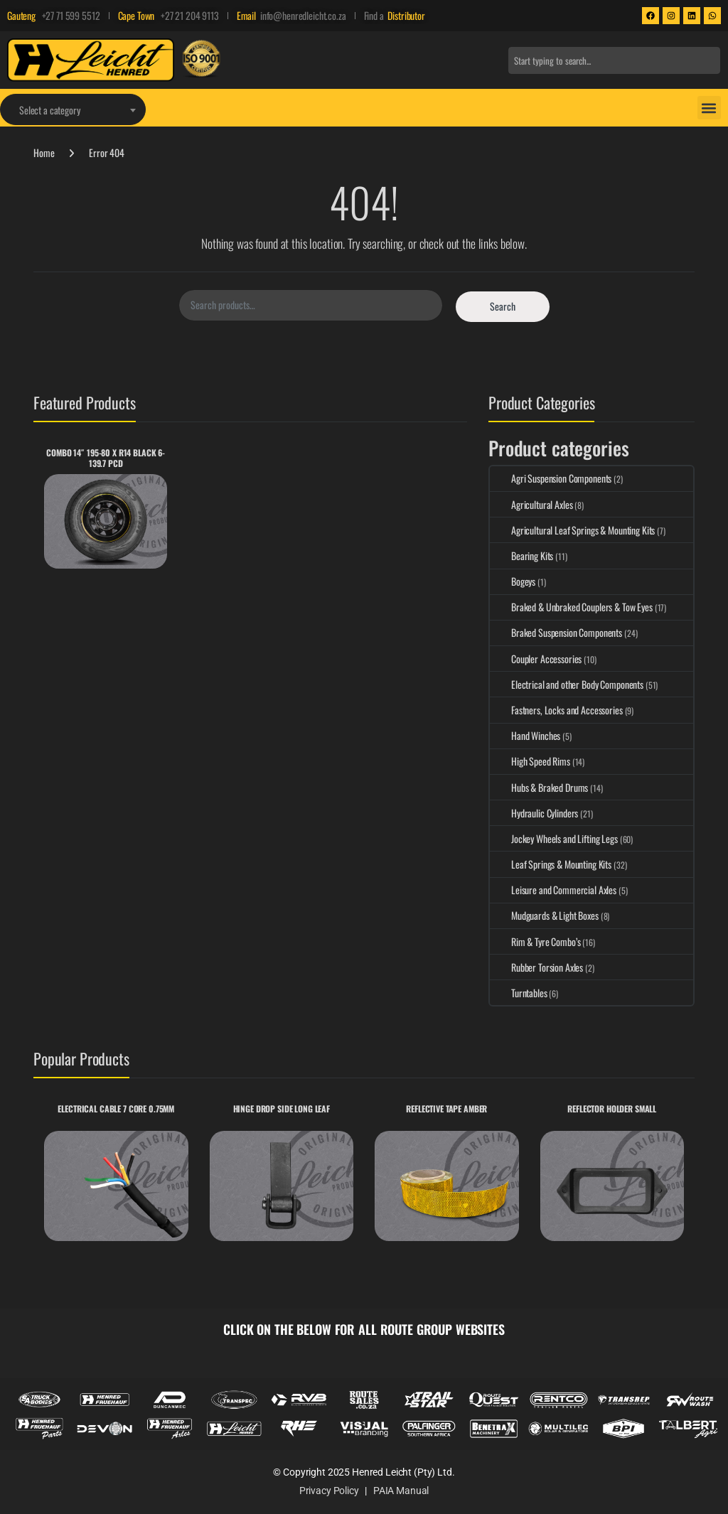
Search (502, 306)
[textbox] (73, 110)
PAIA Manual (401, 1490)
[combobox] (614, 60)
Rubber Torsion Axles (536, 967)
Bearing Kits (521, 555)
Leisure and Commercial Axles (553, 889)
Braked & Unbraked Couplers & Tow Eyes (571, 606)
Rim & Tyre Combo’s (535, 941)
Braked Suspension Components (556, 632)
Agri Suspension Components (550, 478)
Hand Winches (525, 735)
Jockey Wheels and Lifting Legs (554, 838)
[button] (709, 107)
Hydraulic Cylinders (534, 812)
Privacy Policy (329, 1490)
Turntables (518, 992)
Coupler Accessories (536, 658)
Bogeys (512, 581)
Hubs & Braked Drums (539, 787)
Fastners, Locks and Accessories (556, 709)
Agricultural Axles (531, 504)
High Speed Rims (530, 760)
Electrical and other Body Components (566, 684)
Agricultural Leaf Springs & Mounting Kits (572, 529)
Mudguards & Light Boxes (544, 915)
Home (43, 152)
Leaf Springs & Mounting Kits (550, 864)
